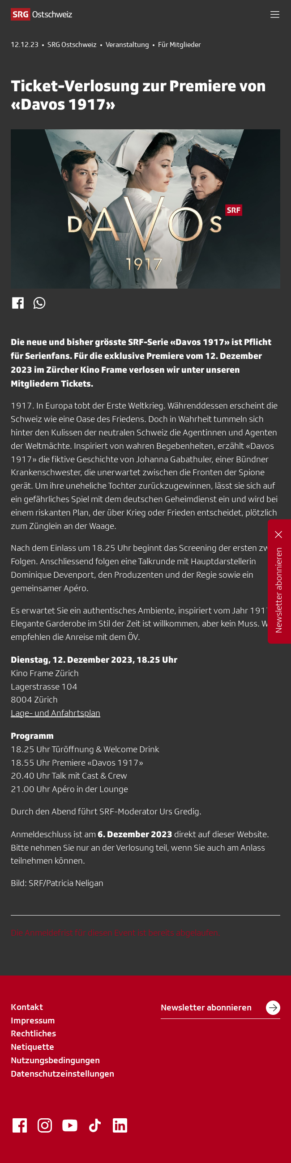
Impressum (33, 1020)
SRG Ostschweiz (72, 45)
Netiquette (32, 1047)
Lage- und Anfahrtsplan (55, 713)
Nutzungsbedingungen (55, 1060)
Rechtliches (33, 1033)
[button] (275, 14)
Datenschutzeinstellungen (62, 1073)
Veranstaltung (127, 45)
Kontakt (27, 1007)
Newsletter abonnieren (220, 1008)
